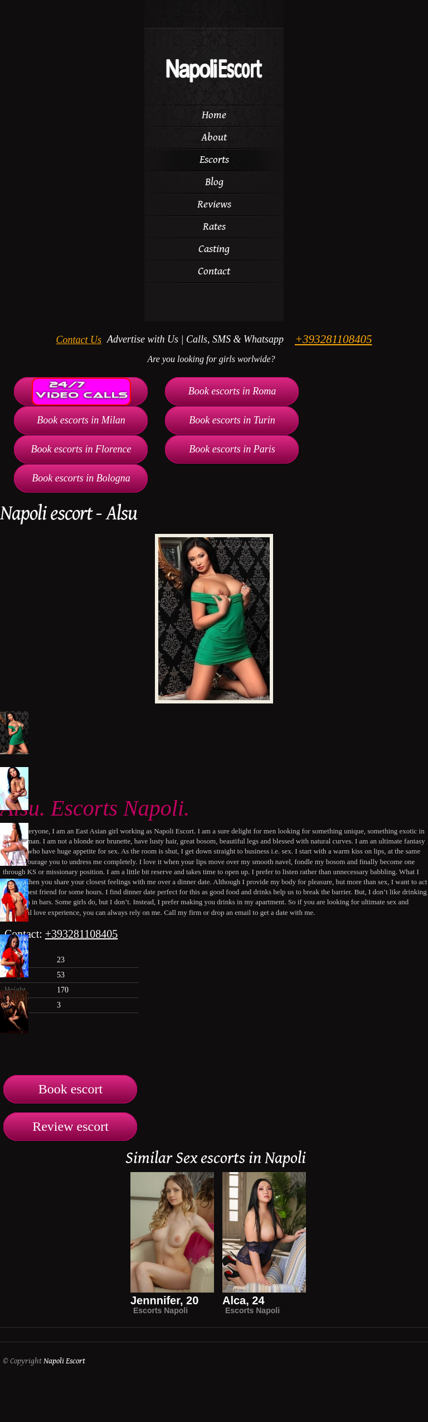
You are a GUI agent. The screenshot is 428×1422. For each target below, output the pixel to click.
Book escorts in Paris (232, 449)
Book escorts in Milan (81, 420)
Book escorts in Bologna (81, 478)
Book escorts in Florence (81, 449)
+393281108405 (333, 339)
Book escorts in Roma (232, 391)
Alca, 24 (243, 1300)
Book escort (70, 1089)
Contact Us (78, 339)
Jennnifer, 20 (164, 1300)
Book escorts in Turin (232, 420)
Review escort (70, 1126)
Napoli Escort (64, 1361)
